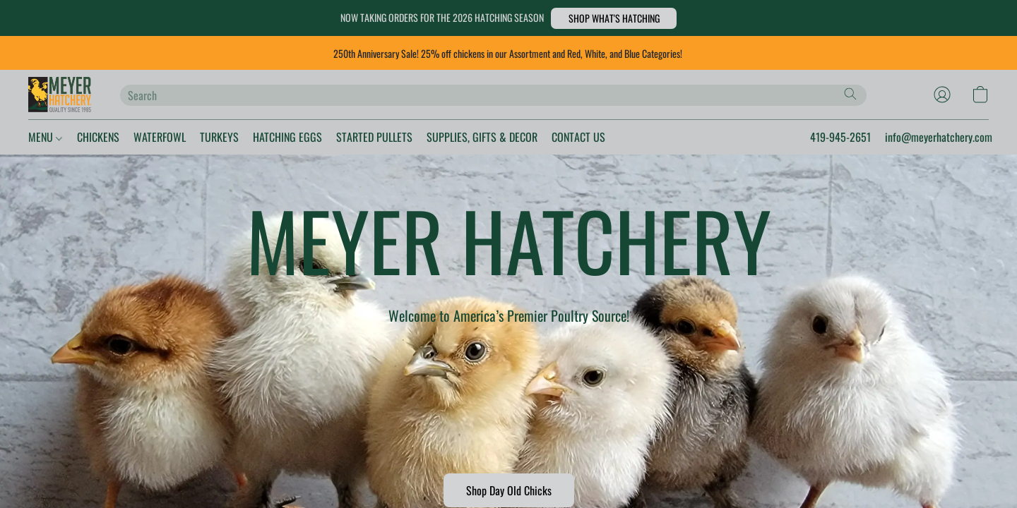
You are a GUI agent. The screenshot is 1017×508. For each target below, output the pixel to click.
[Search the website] (850, 94)
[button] (643, 18)
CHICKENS (113, 137)
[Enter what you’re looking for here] (493, 95)
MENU (49, 137)
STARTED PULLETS (448, 137)
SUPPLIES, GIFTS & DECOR (579, 137)
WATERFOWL (188, 137)
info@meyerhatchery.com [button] (924, 137)
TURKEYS (259, 137)
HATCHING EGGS (341, 137)
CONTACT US (696, 137)
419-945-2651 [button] (806, 137)
